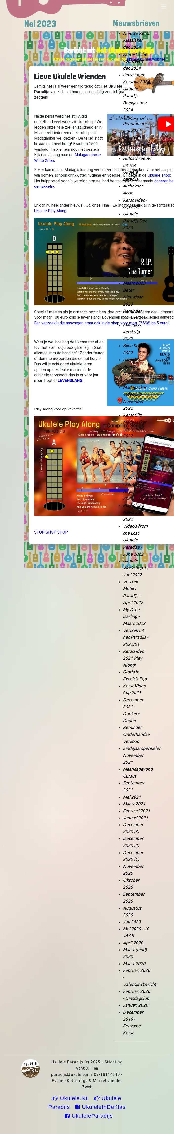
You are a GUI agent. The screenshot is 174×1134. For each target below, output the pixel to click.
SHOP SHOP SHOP (51, 532)
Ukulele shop (159, 175)
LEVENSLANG (70, 380)
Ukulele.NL (71, 1098)
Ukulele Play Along (50, 210)
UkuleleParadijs (89, 1116)
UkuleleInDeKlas (100, 1107)
